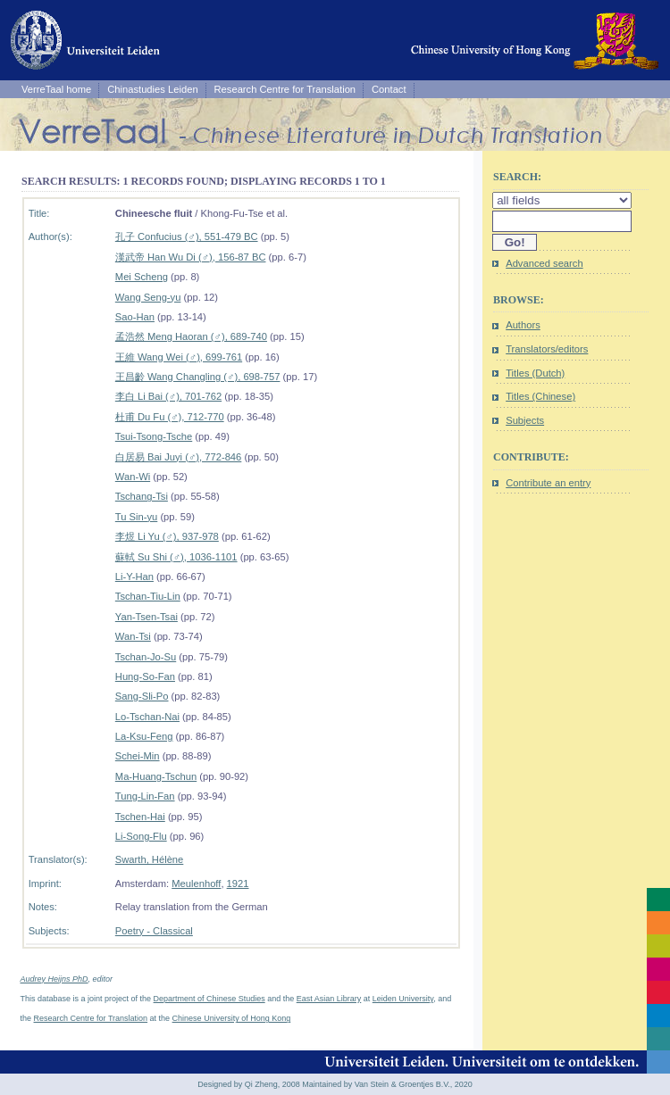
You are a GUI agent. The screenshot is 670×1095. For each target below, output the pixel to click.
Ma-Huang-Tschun (156, 776)
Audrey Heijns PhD (54, 979)
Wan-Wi (132, 476)
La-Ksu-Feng (144, 736)
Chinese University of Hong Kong (231, 1018)
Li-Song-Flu (141, 836)
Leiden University (403, 998)
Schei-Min (137, 756)
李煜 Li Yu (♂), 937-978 (167, 536)
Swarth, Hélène (149, 859)
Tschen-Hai (140, 816)
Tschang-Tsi (141, 496)
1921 (238, 883)
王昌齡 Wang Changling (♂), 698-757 (198, 376)
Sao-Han (135, 316)
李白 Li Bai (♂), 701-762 (168, 396)
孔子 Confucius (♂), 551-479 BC (186, 236)
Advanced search (544, 263)
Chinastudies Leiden (152, 89)
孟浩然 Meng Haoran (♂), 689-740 (191, 336)
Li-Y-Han (134, 576)
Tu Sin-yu (136, 516)
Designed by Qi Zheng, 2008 (248, 1084)
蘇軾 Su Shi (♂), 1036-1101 (176, 557)
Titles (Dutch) (535, 373)
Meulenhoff (196, 883)
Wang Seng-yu (148, 297)
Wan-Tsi (133, 636)
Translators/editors (547, 349)
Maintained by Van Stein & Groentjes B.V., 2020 (387, 1084)
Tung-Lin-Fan (145, 796)
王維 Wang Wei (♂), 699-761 (178, 357)
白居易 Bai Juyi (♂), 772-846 (178, 457)
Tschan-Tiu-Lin (147, 596)
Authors (523, 324)
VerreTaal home (56, 89)
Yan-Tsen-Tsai (146, 616)
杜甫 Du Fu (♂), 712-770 (169, 416)
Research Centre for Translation (285, 89)
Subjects (525, 420)
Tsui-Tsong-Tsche (153, 436)
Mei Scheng (141, 276)
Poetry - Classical (154, 930)
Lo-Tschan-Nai (147, 716)
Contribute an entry (548, 482)
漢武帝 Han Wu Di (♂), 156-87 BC (190, 257)
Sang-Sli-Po (142, 696)
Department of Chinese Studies (209, 998)
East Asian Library (329, 998)
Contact (389, 89)
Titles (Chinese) (540, 396)
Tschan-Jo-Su (145, 656)
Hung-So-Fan (145, 676)
